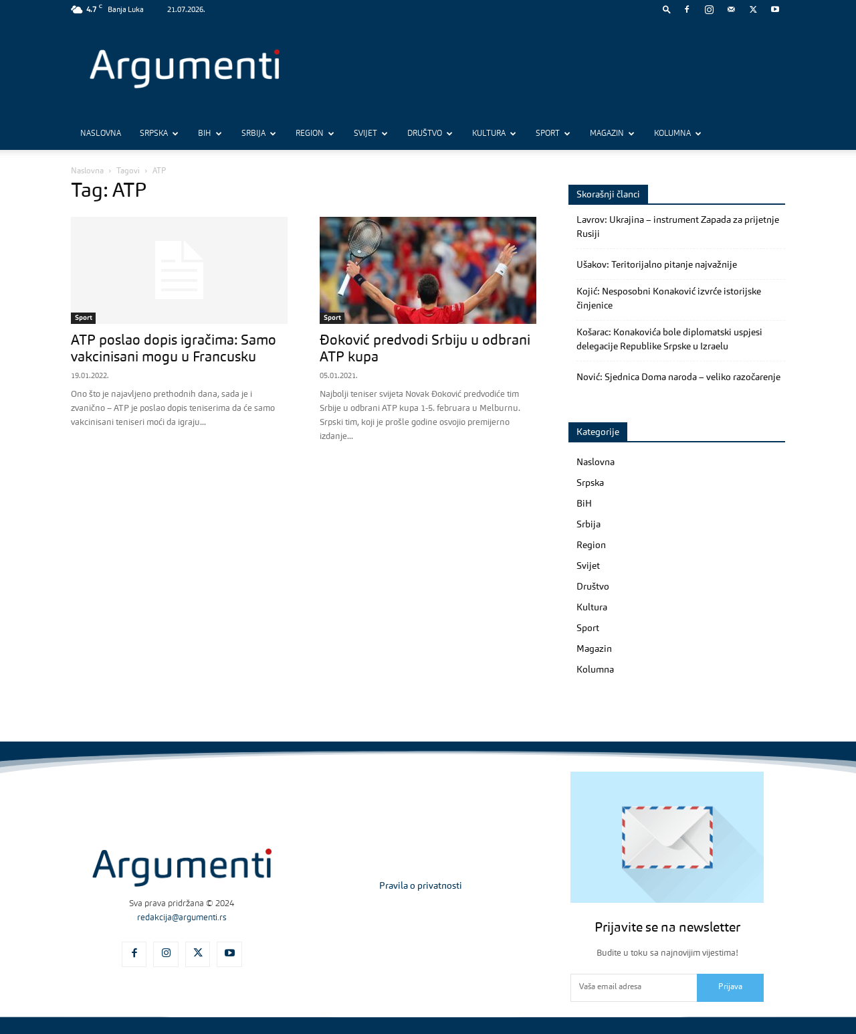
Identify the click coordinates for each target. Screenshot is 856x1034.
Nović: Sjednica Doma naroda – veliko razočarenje (678, 377)
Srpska (159, 134)
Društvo (430, 134)
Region (315, 134)
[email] (633, 988)
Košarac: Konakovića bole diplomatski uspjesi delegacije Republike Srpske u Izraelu (669, 339)
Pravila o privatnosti (420, 886)
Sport (553, 134)
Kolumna (678, 134)
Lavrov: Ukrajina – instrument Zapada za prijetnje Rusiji (677, 227)
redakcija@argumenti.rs (182, 918)
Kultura (494, 134)
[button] (667, 9)
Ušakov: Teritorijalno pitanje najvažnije (656, 265)
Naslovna (100, 134)
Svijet (371, 134)
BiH (210, 134)
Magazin (612, 134)
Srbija (258, 134)
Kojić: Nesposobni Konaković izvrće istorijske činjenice (668, 299)
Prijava (730, 987)
